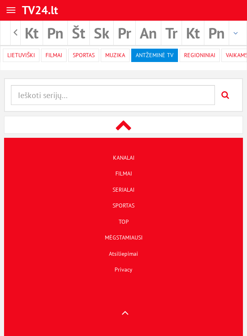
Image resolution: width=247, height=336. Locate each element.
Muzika (115, 55)
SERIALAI (123, 190)
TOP (124, 222)
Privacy (123, 269)
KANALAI (123, 158)
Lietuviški (21, 55)
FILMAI (123, 173)
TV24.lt (40, 9)
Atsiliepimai (123, 254)
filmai (54, 55)
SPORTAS (123, 205)
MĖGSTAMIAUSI (124, 237)
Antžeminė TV (154, 55)
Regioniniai (199, 55)
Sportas (84, 55)
